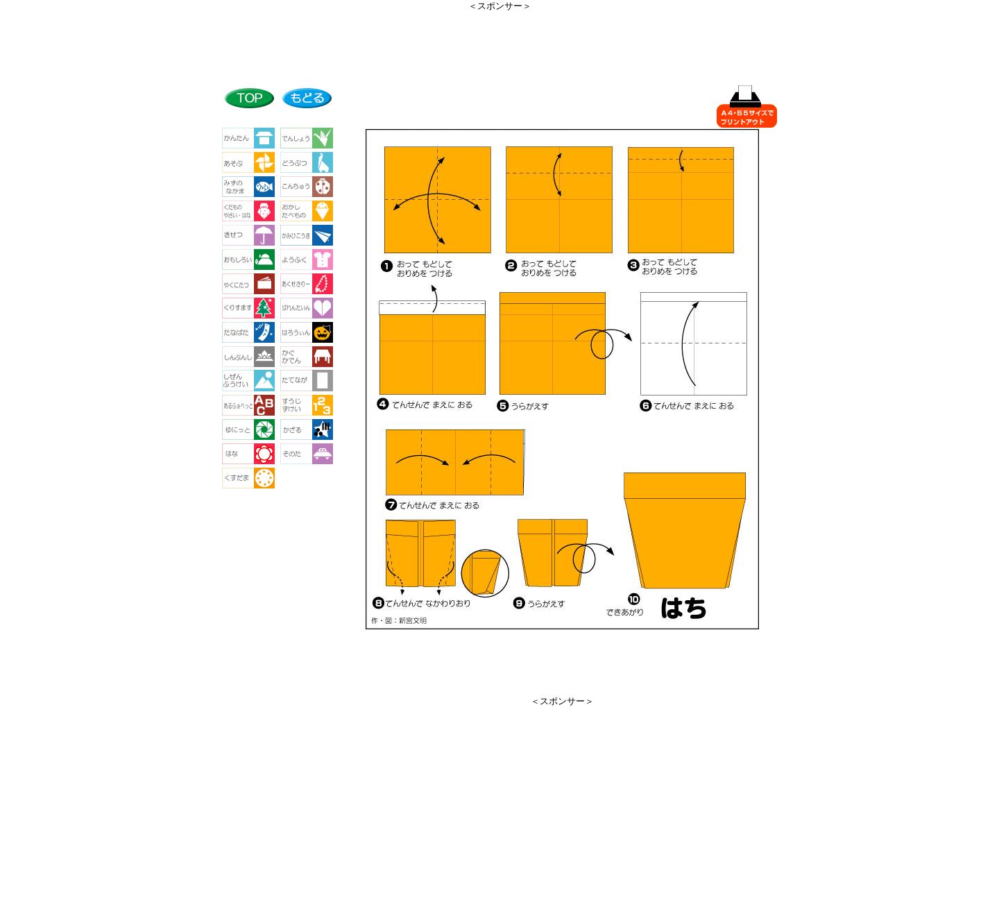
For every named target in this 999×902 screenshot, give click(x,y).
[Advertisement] (499, 43)
